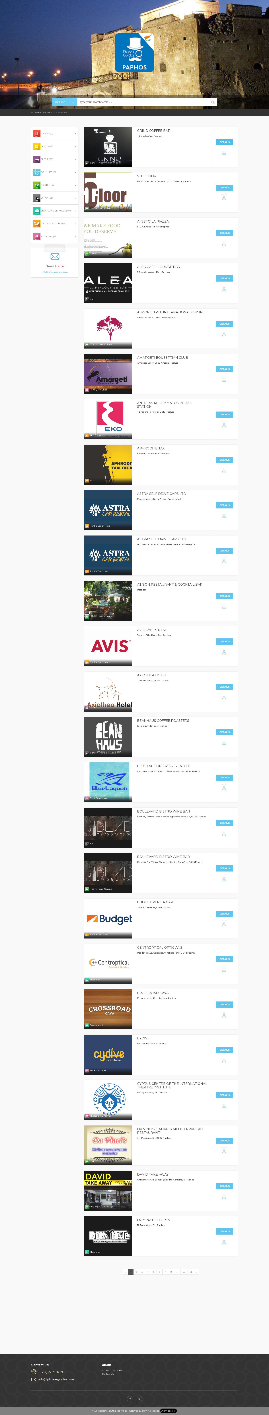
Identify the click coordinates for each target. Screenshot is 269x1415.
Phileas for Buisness (112, 1370)
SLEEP (43, 159)
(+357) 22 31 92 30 (51, 1372)
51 (191, 1272)
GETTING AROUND (50, 223)
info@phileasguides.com (55, 266)
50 (184, 1272)
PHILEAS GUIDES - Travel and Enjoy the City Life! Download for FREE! (40, 8)
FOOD (43, 185)
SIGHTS (43, 146)
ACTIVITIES (44, 236)
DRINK (43, 198)
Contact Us (108, 1374)
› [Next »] (196, 1272)
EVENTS (43, 133)
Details (224, 142)
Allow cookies (168, 1410)
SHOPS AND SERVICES (52, 211)
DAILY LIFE (45, 172)
